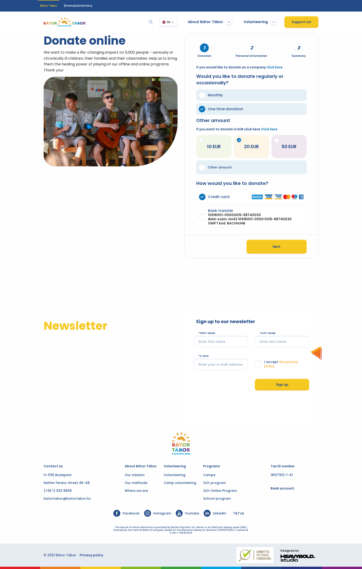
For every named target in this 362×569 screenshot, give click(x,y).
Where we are (136, 491)
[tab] (204, 47)
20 (245, 144)
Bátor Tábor (48, 6)
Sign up (286, 383)
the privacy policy (297, 363)
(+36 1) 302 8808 (52, 490)
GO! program (214, 483)
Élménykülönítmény (78, 6)
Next (282, 246)
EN (174, 22)
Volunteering (266, 21)
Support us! (307, 22)
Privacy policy (85, 555)
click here (274, 67)
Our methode (136, 483)
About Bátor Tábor (215, 21)
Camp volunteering (180, 483)
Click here (269, 129)
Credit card (254, 196)
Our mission (135, 475)
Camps (209, 475)
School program (217, 498)
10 (206, 144)
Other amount (215, 167)
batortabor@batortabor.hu (61, 498)
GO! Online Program (220, 491)
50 (285, 144)
